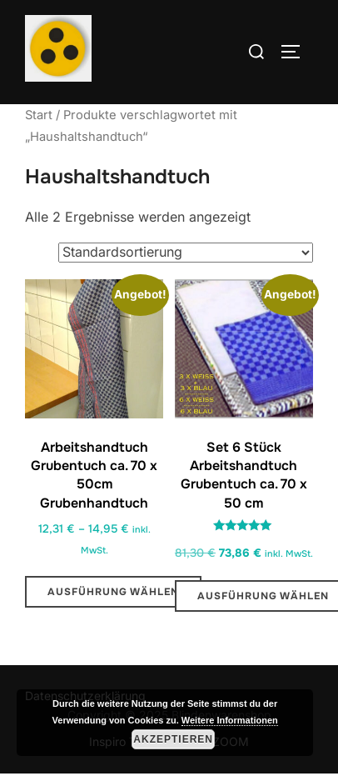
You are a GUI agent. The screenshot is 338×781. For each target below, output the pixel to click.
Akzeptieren (173, 739)
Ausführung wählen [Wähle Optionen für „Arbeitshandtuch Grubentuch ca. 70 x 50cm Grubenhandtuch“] (113, 591)
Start (38, 115)
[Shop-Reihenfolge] (185, 253)
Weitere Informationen (229, 720)
